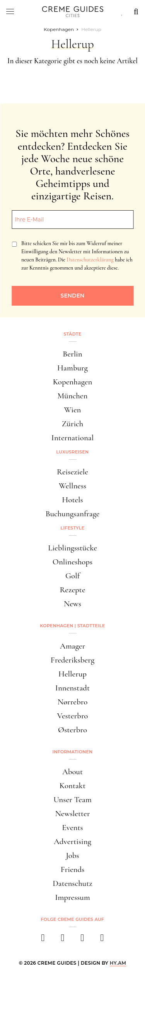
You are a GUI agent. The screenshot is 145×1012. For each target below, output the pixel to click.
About (72, 772)
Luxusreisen (72, 452)
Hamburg (72, 368)
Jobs (72, 855)
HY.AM (118, 963)
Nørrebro (73, 702)
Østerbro (72, 730)
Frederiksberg (72, 660)
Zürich (73, 424)
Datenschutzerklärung (90, 259)
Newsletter (72, 813)
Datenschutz (72, 883)
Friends (73, 869)
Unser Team (72, 799)
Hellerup (72, 674)
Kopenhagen (72, 382)
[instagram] (63, 940)
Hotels (72, 500)
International (72, 438)
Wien (72, 410)
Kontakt (73, 786)
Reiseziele (72, 472)
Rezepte (72, 590)
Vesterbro (72, 716)
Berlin (72, 354)
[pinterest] (82, 940)
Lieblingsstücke (72, 548)
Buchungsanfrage (73, 514)
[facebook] (43, 940)
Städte (72, 334)
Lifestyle (73, 528)
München (73, 396)
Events (72, 827)
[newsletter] (102, 940)
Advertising (72, 841)
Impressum (72, 897)
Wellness (72, 486)
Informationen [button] (73, 751)
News (72, 604)
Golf (72, 576)
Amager (72, 646)
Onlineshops (72, 562)
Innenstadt (72, 688)
